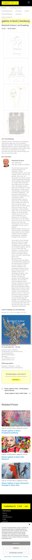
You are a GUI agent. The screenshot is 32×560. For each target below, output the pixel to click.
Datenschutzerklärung (17, 556)
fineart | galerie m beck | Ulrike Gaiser (16, 393)
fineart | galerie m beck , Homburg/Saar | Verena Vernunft (16, 389)
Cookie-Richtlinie (7, 556)
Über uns (5, 513)
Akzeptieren (16, 543)
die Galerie (19, 11)
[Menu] (28, 2)
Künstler (27, 11)
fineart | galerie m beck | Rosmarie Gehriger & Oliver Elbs (15, 484)
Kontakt (4, 519)
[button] (29, 524)
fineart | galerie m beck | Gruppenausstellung (11, 432)
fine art (4, 428)
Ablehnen (16, 548)
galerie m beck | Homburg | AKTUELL (17, 428)
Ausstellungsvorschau (16, 7)
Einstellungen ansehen (16, 552)
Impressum (25, 556)
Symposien (19, 14)
